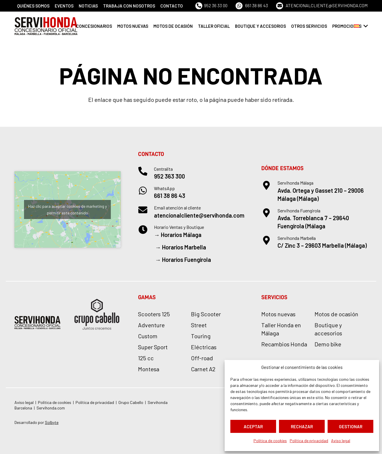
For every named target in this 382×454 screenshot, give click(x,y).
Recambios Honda (284, 344)
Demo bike (328, 344)
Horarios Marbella (184, 247)
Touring (201, 335)
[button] (360, 26)
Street (199, 324)
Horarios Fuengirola (186, 259)
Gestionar (350, 426)
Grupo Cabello (130, 402)
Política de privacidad (309, 440)
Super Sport (153, 346)
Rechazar (302, 426)
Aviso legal (340, 440)
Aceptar (253, 426)
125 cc (146, 357)
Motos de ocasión (336, 313)
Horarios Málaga (181, 234)
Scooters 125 (154, 313)
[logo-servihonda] (46, 26)
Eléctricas (203, 346)
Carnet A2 (203, 368)
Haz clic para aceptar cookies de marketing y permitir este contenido (67, 209)
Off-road (202, 357)
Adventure (151, 324)
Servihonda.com (50, 407)
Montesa (148, 368)
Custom (147, 335)
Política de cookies (270, 440)
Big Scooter (206, 313)
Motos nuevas (278, 313)
